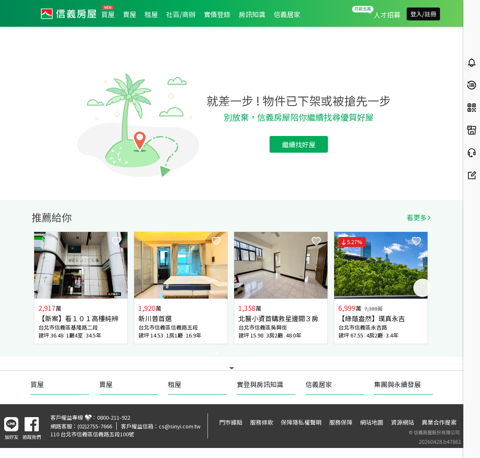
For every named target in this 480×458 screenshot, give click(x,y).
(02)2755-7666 (95, 426)
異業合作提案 (439, 422)
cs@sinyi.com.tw (179, 426)
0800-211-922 (113, 417)
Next (422, 288)
